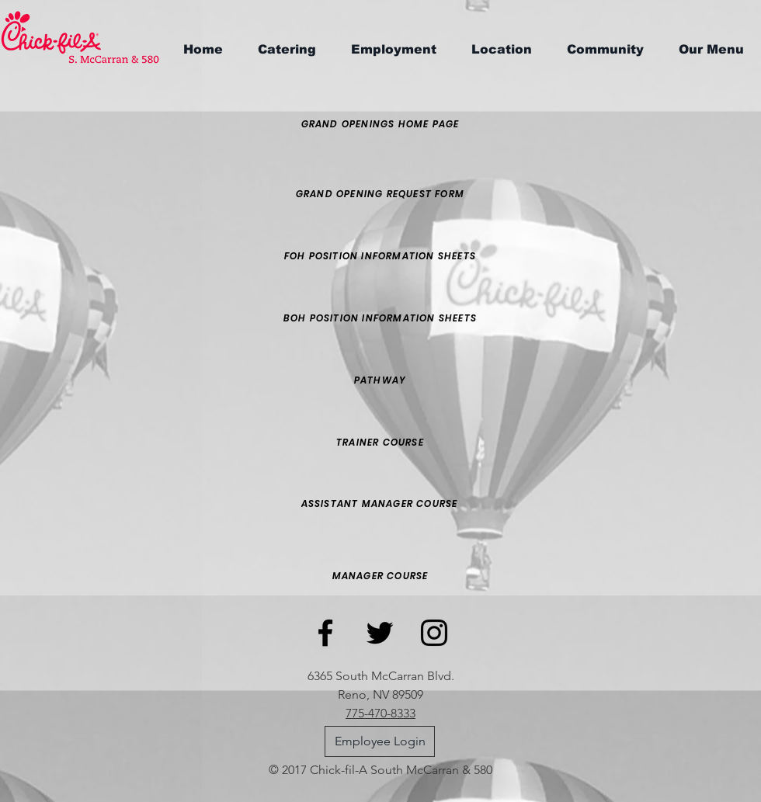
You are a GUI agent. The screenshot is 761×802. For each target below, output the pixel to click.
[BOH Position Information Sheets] (380, 318)
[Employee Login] (380, 741)
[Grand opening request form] (380, 194)
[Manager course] (380, 576)
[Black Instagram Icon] (434, 633)
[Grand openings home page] (380, 124)
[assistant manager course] (379, 503)
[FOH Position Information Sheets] (380, 256)
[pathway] (380, 380)
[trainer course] (380, 442)
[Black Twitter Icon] (380, 633)
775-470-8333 (380, 713)
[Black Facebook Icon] (325, 633)
